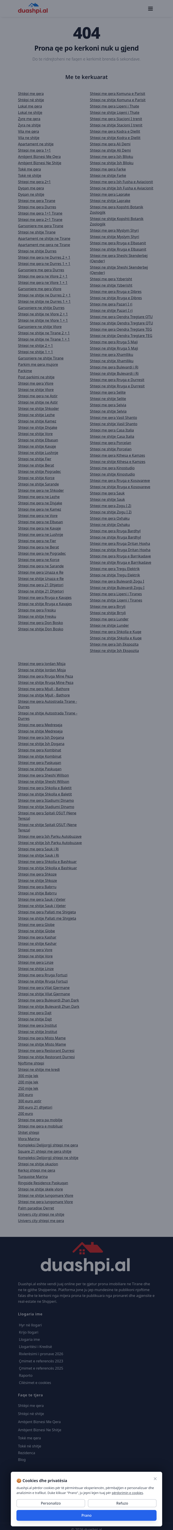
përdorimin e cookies (127, 1493)
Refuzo (122, 1503)
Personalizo (51, 1503)
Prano (86, 1515)
